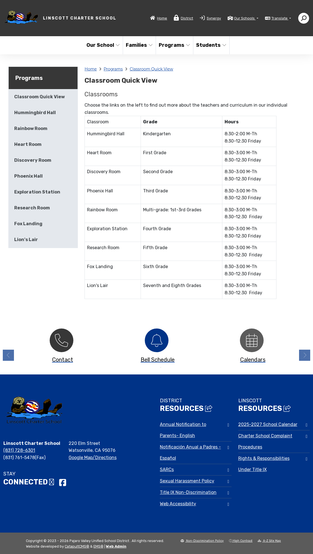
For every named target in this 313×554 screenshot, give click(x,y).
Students (211, 45)
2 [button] (160, 367)
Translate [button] (279, 18)
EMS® (98, 546)
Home (162, 18)
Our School (102, 45)
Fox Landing (28, 223)
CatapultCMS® (77, 546)
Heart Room (28, 144)
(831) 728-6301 (19, 450)
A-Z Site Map (269, 541)
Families (139, 45)
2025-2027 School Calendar (267, 424)
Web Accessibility (178, 503)
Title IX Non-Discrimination (188, 492)
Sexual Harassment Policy (187, 481)
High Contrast (242, 541)
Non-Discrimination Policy (202, 541)
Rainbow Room (30, 128)
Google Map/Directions (93, 457)
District (187, 18)
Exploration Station (37, 192)
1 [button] (152, 367)
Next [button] (304, 355)
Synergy (214, 18)
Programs (174, 45)
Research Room (32, 207)
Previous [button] (8, 355)
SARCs (167, 469)
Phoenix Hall (28, 176)
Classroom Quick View (151, 69)
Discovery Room (32, 160)
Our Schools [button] (245, 18)
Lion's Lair (26, 239)
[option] (61, 347)
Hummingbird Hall (35, 112)
